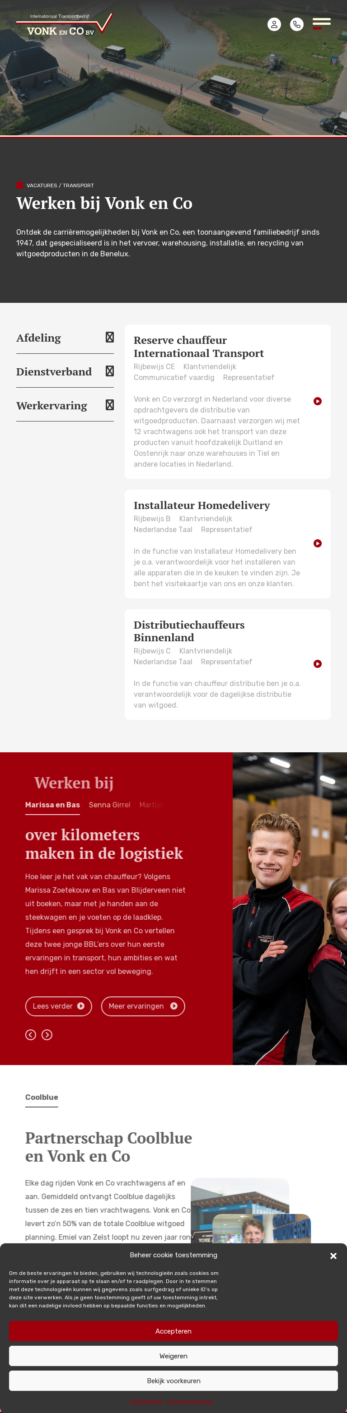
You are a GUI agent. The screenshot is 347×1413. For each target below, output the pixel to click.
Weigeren (173, 1356)
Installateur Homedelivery (202, 505)
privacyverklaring (190, 1401)
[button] (333, 1255)
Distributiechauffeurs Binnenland (189, 631)
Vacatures (42, 185)
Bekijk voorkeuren (174, 1381)
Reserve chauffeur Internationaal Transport (199, 346)
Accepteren (173, 1331)
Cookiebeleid (146, 1401)
